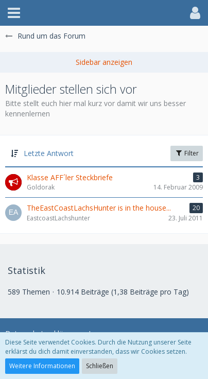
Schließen (99, 365)
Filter (187, 153)
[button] (14, 13)
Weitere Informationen (42, 365)
